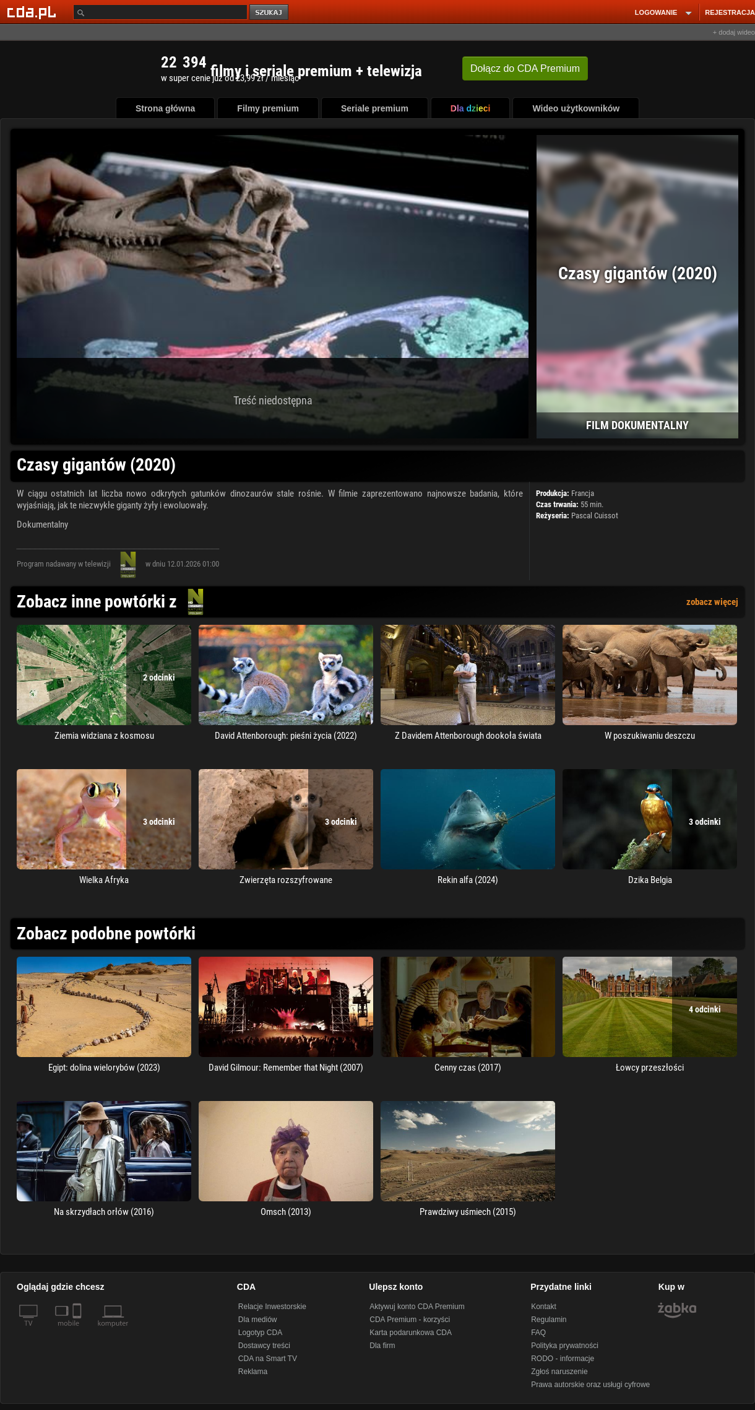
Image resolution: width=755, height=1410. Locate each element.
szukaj (269, 12)
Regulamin (548, 1319)
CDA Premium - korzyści (409, 1319)
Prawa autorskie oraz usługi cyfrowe (590, 1384)
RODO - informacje (562, 1358)
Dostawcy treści (264, 1345)
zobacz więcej (712, 601)
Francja (582, 493)
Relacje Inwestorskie (272, 1306)
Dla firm (382, 1345)
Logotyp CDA (260, 1332)
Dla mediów (257, 1319)
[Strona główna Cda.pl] (33, 12)
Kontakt (543, 1306)
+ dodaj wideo (734, 32)
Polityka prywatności (564, 1345)
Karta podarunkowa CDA (410, 1332)
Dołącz (525, 68)
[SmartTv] (78, 1330)
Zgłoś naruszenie (559, 1371)
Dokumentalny (42, 524)
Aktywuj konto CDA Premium (416, 1306)
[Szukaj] (160, 12)
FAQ (538, 1332)
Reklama (252, 1371)
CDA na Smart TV (267, 1358)
